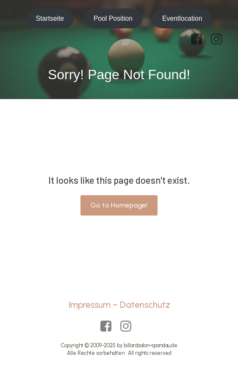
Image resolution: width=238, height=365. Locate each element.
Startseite (50, 18)
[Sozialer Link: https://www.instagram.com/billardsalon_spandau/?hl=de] (220, 39)
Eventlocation (182, 18)
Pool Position (113, 18)
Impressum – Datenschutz (119, 304)
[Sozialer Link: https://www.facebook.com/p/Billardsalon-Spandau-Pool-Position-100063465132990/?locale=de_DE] (200, 39)
